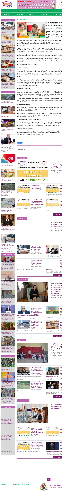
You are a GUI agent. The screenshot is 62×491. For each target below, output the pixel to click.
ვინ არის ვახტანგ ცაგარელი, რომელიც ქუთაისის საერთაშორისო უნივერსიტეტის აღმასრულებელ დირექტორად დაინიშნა (8, 229)
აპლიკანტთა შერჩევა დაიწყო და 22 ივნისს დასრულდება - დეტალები (7, 31)
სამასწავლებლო (32, 11)
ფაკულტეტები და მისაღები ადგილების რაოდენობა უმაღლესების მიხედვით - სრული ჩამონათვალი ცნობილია (7, 301)
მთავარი (5, 11)
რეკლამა (25, 484)
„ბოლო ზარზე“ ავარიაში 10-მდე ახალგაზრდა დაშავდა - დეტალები (7, 129)
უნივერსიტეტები (45, 11)
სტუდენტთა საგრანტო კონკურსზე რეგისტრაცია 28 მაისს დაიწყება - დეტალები (7, 165)
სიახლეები (13, 11)
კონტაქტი (4, 484)
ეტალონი (7, 14)
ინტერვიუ (32, 14)
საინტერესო (44, 14)
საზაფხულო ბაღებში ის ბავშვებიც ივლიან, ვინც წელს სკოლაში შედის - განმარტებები (8, 71)
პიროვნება (19, 14)
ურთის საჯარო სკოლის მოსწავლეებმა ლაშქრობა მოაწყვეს (6, 369)
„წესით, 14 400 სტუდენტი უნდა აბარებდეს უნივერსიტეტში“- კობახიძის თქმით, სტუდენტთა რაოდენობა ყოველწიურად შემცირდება (7, 267)
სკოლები (22, 11)
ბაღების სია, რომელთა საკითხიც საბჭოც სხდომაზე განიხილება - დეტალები (7, 179)
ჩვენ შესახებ (15, 484)
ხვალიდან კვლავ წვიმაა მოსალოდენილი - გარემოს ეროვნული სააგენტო (7, 102)
